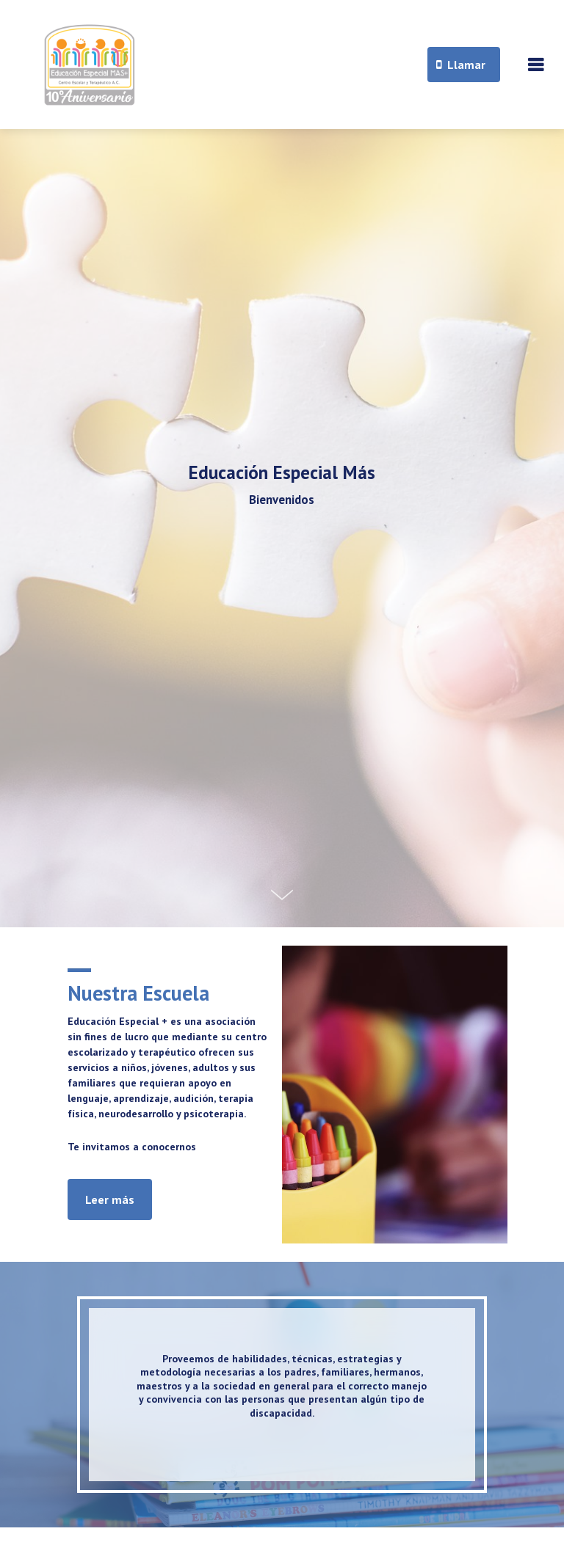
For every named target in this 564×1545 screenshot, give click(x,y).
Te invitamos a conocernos (132, 1146)
